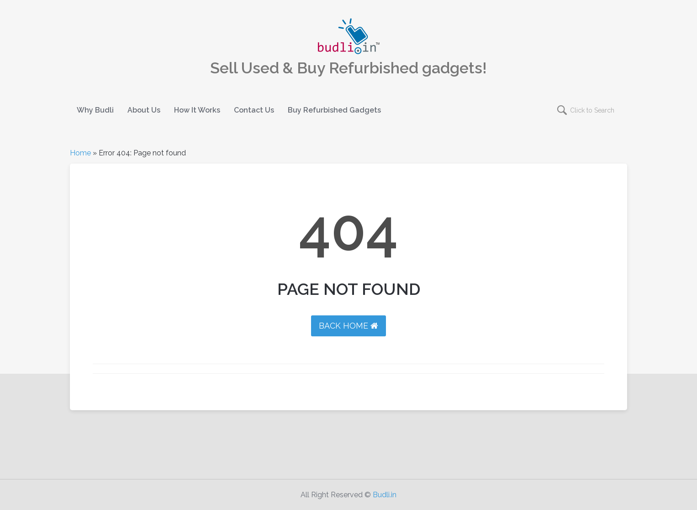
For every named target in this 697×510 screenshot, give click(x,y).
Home (80, 153)
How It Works (197, 110)
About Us (143, 110)
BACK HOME (348, 325)
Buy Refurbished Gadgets (334, 110)
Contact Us (254, 110)
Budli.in (384, 494)
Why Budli (95, 110)
